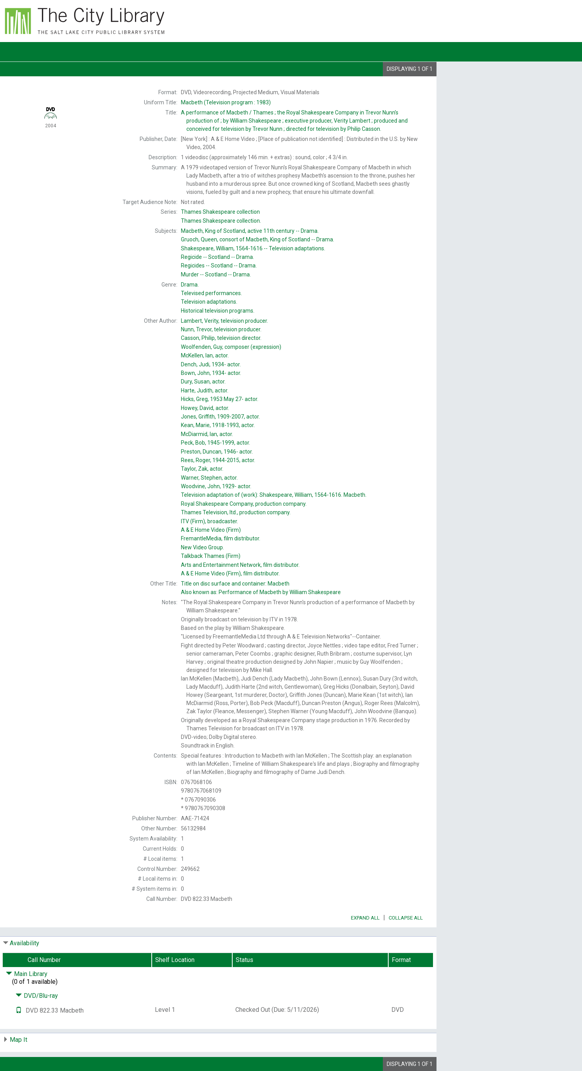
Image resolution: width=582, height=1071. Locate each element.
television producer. (224, 321)
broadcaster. (209, 521)
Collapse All (406, 918)
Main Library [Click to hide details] (26, 974)
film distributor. (220, 538)
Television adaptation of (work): (273, 495)
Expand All (365, 918)
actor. (205, 355)
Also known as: (261, 592)
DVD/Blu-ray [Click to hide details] (37, 995)
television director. (221, 338)
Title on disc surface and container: (235, 583)
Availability (24, 943)
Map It (18, 1039)
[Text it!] (19, 1010)
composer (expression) (231, 347)
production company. (244, 504)
